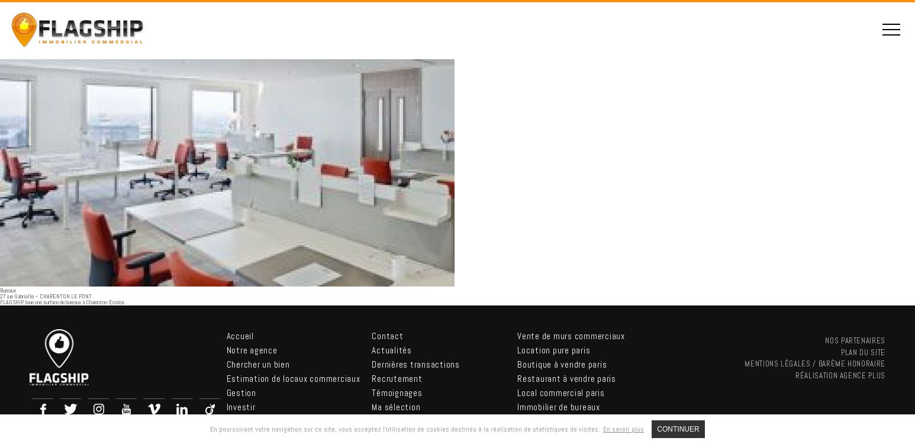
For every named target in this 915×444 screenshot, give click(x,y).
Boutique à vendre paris (562, 364)
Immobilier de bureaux (558, 407)
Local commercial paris (561, 392)
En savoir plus (623, 429)
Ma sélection (396, 407)
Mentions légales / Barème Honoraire (815, 364)
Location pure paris (553, 350)
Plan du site (863, 353)
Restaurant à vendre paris (566, 378)
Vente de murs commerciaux (571, 336)
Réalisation (840, 376)
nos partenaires (855, 341)
